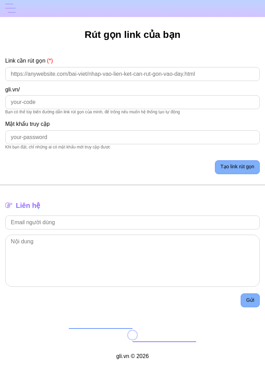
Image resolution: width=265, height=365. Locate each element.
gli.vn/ (12, 89)
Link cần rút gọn (29, 60)
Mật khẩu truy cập (27, 124)
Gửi (250, 300)
